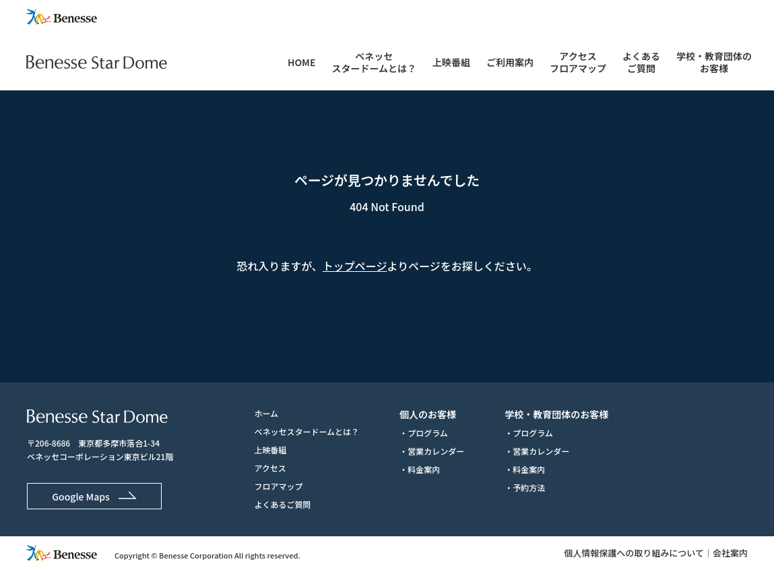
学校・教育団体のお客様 (714, 62)
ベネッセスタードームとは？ (373, 62)
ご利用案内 (510, 62)
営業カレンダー (436, 451)
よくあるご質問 (641, 62)
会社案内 (730, 552)
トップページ (355, 266)
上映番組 (451, 62)
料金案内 (424, 469)
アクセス (270, 468)
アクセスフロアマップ (578, 62)
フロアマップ (278, 486)
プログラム (428, 432)
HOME (301, 62)
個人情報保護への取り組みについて (634, 552)
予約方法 (529, 487)
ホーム (266, 413)
